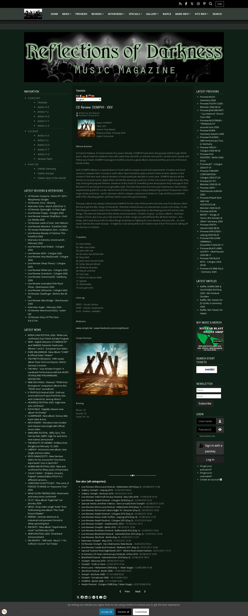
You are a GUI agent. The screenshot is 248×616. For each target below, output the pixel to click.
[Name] (208, 390)
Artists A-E (43, 107)
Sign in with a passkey (210, 448)
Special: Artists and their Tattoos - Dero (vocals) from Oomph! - (122, 503)
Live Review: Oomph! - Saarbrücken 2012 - (112, 523)
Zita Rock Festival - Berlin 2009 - (106, 570)
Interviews (117, 15)
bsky (220, 3)
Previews (81, 14)
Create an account (211, 479)
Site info (202, 15)
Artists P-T (43, 121)
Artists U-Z (43, 125)
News (67, 15)
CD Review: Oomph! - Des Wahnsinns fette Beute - (116, 543)
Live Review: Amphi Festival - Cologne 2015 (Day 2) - (116, 513)
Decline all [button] (123, 611)
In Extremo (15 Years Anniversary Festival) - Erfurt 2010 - (119, 554)
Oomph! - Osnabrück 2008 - (104, 577)
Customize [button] (141, 611)
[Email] (208, 396)
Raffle (167, 14)
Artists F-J (43, 111)
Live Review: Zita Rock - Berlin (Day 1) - (109, 537)
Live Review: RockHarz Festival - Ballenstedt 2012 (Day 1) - (120, 530)
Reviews (98, 15)
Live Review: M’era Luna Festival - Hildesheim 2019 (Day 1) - (120, 486)
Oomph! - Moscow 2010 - (102, 560)
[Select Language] (88, 99)
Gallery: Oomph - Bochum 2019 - (106, 493)
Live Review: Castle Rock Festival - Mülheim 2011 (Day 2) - (119, 547)
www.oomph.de (84, 328)
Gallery (153, 15)
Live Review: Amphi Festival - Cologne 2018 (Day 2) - (116, 500)
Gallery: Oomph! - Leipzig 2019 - (106, 490)
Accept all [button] (106, 611)
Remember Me (207, 436)
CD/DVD (33, 131)
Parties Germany (47, 168)
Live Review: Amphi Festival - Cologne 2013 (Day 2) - (116, 520)
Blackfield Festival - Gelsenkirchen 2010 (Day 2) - (115, 557)
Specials (136, 15)
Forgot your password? (206, 468)
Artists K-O (44, 116)
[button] (78, 597)
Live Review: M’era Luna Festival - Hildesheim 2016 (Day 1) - (120, 507)
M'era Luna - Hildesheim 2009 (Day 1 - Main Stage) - (116, 567)
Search (217, 14)
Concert (34, 98)
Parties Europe (46, 173)
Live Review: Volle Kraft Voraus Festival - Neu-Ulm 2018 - (119, 496)
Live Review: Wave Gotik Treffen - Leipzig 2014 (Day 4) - (118, 517)
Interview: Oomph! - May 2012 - (106, 540)
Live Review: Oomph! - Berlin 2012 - (108, 527)
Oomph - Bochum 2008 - (102, 574)
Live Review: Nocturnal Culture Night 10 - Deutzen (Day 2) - (120, 510)
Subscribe (205, 403)
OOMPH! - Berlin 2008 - (101, 581)
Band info (183, 15)
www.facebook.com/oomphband (111, 328)
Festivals (42, 102)
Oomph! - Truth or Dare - (102, 564)
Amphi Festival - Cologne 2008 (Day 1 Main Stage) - (116, 584)
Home (54, 14)
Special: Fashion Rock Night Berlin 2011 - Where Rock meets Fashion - (126, 550)
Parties (33, 164)
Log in (210, 459)
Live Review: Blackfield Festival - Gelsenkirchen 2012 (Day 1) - (121, 533)
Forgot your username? (206, 474)
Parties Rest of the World (52, 178)
